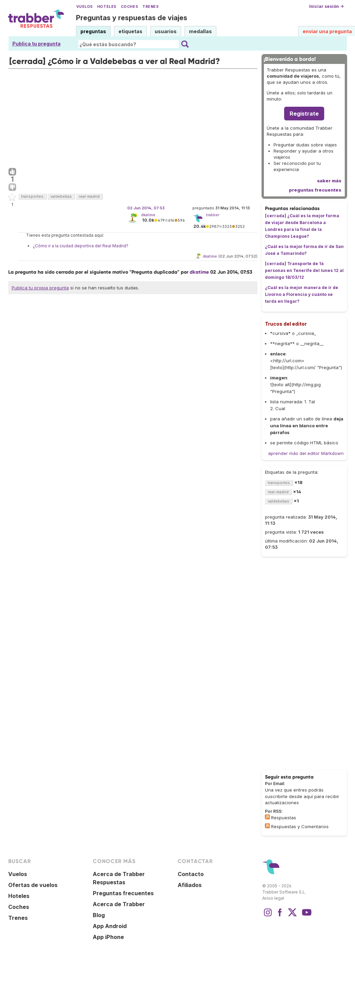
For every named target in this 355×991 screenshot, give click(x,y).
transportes (32, 196)
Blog (99, 915)
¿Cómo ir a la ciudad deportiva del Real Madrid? (80, 245)
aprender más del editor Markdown (306, 453)
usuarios (166, 31)
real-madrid (89, 196)
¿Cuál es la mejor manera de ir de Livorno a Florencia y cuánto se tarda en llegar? (301, 294)
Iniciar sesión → (326, 6)
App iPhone (108, 937)
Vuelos (84, 6)
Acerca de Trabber (119, 904)
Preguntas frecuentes (123, 893)
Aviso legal (273, 898)
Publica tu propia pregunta (40, 287)
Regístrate (304, 113)
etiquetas (130, 31)
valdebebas (61, 196)
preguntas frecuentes (315, 190)
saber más (329, 180)
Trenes (150, 6)
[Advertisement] (132, 117)
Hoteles (106, 6)
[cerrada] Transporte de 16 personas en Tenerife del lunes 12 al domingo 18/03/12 (304, 270)
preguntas (93, 31)
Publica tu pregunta (36, 44)
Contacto (191, 874)
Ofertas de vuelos (33, 885)
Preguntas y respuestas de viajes (131, 18)
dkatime (148, 214)
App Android (110, 926)
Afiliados (190, 885)
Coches (129, 6)
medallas (200, 31)
